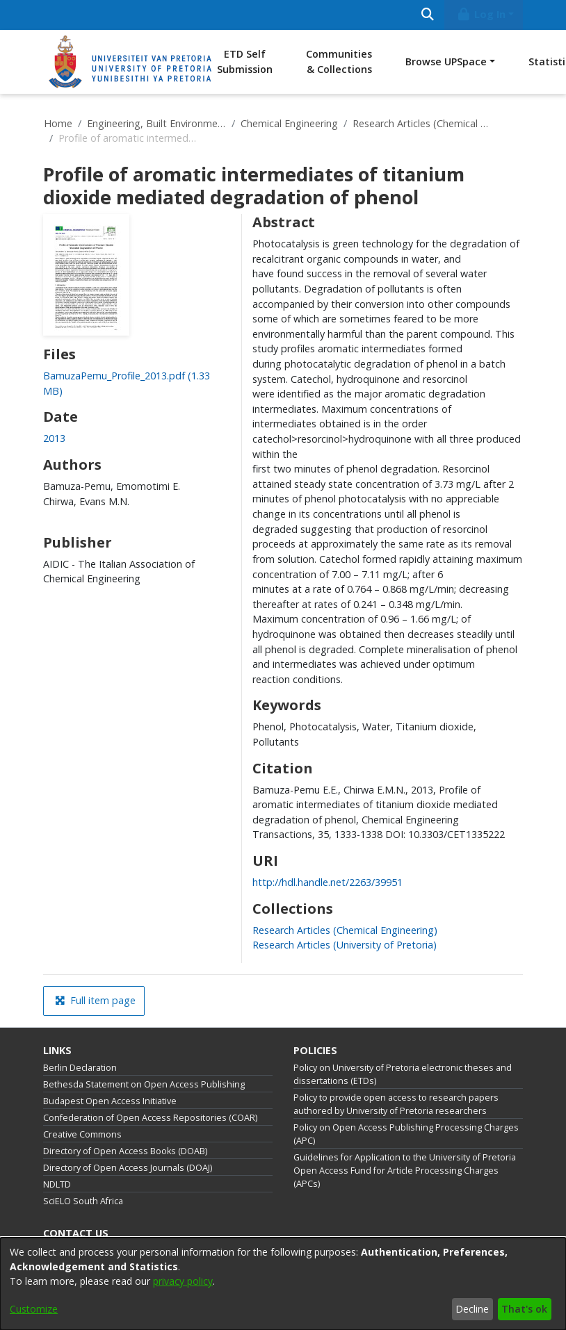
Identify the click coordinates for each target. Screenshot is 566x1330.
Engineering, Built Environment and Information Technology (156, 123)
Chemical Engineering (289, 123)
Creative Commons (82, 1134)
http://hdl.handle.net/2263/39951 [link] (327, 882)
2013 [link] (54, 438)
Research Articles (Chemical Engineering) (422, 123)
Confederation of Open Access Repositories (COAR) (150, 1118)
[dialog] (283, 1284)
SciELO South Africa (83, 1201)
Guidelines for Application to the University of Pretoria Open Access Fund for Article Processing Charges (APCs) (404, 1170)
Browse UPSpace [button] (446, 61)
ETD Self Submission (245, 61)
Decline (472, 1308)
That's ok (524, 1308)
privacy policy (183, 1281)
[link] (344, 930)
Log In (481, 14)
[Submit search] (427, 15)
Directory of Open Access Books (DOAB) (125, 1151)
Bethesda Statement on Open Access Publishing (144, 1084)
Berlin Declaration (80, 1068)
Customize (34, 1308)
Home (58, 123)
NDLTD (57, 1184)
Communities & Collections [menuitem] (339, 61)
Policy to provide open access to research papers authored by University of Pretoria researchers (396, 1104)
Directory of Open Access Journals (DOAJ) (127, 1168)
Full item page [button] (95, 1000)
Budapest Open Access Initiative (110, 1101)
